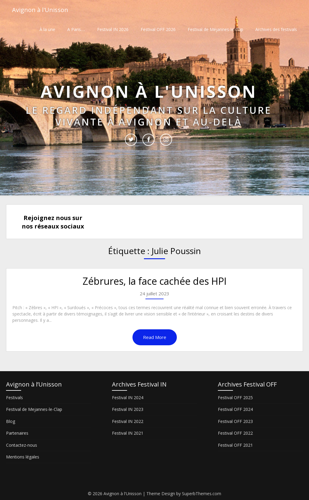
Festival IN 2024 (127, 397)
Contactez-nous (21, 445)
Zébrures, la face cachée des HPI (155, 281)
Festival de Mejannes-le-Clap (34, 409)
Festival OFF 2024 (235, 409)
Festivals (14, 397)
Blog (10, 421)
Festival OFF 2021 (235, 445)
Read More (154, 337)
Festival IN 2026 (113, 29)
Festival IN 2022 (127, 421)
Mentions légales (22, 457)
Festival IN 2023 (127, 409)
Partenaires (17, 433)
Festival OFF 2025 (235, 397)
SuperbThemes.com (201, 493)
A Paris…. (76, 29)
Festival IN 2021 (127, 433)
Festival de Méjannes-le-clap (215, 29)
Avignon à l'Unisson (40, 10)
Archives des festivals (276, 29)
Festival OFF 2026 (158, 29)
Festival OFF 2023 (235, 421)
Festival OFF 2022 (235, 433)
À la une (47, 29)
